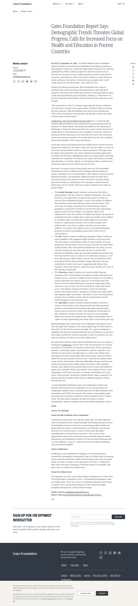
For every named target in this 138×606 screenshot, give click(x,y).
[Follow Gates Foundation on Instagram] (27, 81)
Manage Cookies (86, 593)
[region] (69, 593)
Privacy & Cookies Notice (48, 599)
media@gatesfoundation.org (77, 492)
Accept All (102, 593)
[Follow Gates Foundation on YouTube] (31, 81)
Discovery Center (100, 575)
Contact (64, 575)
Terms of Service (109, 522)
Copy (133, 84)
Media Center (26, 11)
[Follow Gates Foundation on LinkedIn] (22, 81)
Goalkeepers (67, 345)
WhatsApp (133, 81)
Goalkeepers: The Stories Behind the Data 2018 (71, 121)
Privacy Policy (99, 522)
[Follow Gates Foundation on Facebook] (18, 81)
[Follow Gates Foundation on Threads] (35, 81)
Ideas (15, 11)
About (64, 565)
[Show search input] (121, 4)
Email (133, 67)
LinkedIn (133, 77)
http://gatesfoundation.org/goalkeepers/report (82, 495)
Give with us (115, 575)
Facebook (133, 74)
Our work (75, 565)
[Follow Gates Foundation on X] (14, 81)
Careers (87, 575)
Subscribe (118, 517)
